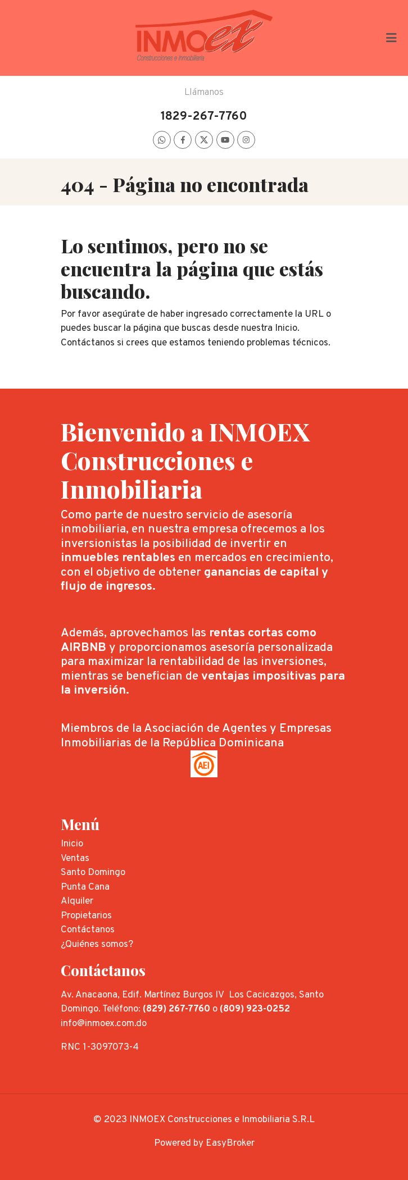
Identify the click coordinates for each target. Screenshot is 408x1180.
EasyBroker (230, 1143)
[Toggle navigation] (391, 38)
